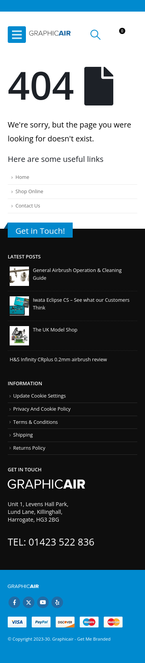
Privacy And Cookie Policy (42, 409)
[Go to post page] (19, 275)
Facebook (14, 602)
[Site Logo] (50, 35)
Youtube (43, 602)
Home (22, 177)
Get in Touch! (40, 230)
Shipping (23, 435)
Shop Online (29, 191)
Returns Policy (29, 448)
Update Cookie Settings (39, 396)
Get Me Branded (93, 639)
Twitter (28, 602)
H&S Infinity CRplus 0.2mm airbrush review (58, 359)
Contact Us (27, 205)
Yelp (57, 602)
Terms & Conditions (35, 422)
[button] (17, 34)
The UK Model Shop (55, 329)
